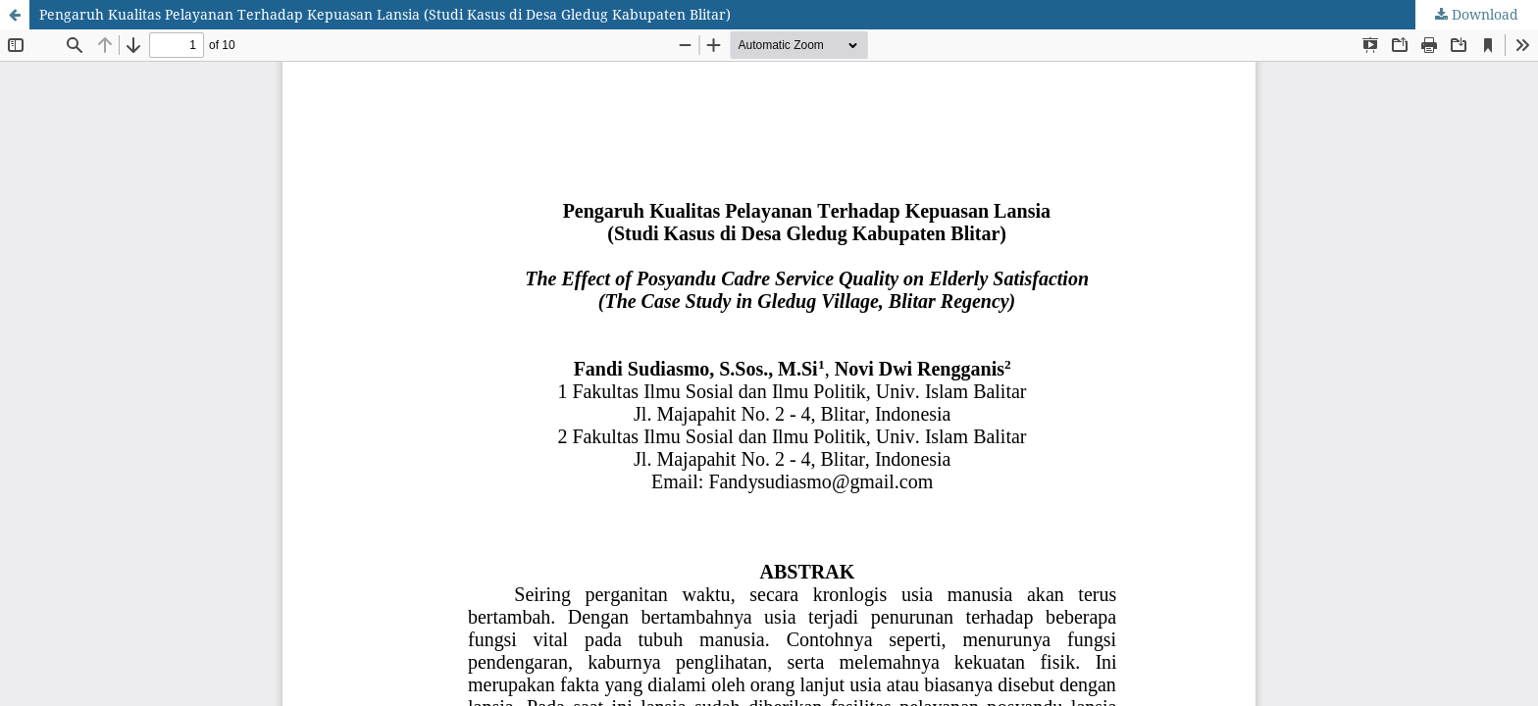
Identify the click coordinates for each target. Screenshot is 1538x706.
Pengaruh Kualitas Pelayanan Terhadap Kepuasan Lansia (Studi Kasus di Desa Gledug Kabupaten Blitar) (385, 14)
